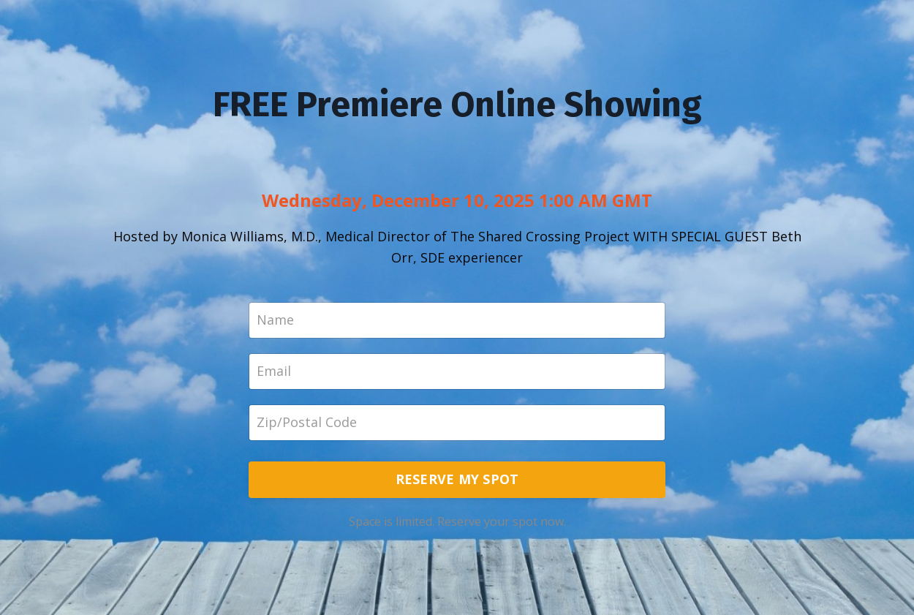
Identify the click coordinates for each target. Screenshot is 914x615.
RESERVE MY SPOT (457, 479)
